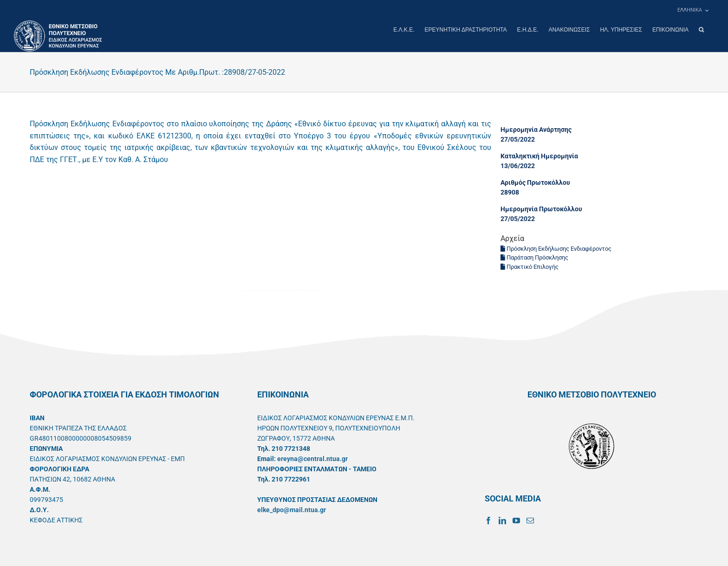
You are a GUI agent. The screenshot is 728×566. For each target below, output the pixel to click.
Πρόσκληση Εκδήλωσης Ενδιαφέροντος (555, 248)
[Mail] (530, 520)
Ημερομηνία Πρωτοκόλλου (541, 208)
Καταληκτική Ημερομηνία (539, 155)
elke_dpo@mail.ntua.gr (291, 509)
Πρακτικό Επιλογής (529, 266)
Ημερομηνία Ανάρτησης (536, 129)
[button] (701, 29)
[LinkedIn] (502, 520)
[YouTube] (516, 520)
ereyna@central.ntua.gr (312, 458)
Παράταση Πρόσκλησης (534, 257)
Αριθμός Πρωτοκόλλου (535, 182)
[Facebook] (488, 520)
